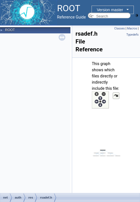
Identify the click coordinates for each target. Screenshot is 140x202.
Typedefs (132, 34)
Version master (110, 10)
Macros (132, 28)
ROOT (10, 30)
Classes (119, 28)
